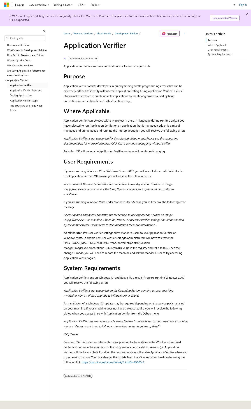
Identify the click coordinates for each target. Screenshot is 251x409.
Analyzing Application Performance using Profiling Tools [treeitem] (26, 73)
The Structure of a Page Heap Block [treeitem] (26, 108)
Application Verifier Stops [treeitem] (24, 100)
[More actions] (184, 33)
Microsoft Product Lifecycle (104, 16)
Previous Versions (83, 33)
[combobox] (24, 38)
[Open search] (234, 5)
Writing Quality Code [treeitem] (18, 60)
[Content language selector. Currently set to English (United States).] (20, 404)
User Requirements (218, 49)
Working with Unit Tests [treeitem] (20, 65)
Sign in (243, 4)
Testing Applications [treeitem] (21, 95)
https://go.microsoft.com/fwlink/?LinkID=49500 (112, 362)
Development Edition (126, 33)
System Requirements (220, 54)
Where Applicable (217, 45)
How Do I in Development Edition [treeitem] (25, 55)
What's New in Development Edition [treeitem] (27, 50)
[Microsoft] (6, 5)
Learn (67, 33)
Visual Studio (104, 33)
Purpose (212, 40)
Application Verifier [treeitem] (21, 85)
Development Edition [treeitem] (18, 45)
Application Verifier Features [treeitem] (25, 90)
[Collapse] (44, 31)
